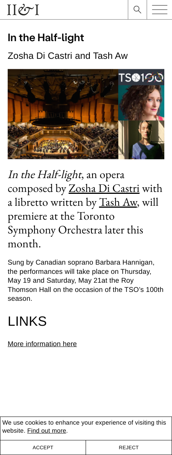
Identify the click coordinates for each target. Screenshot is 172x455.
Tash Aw (118, 201)
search (137, 9)
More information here (42, 344)
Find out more (46, 431)
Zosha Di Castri (104, 187)
